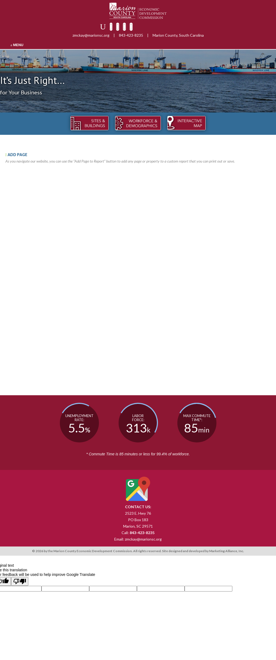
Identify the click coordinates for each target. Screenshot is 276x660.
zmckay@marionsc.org (91, 35)
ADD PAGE (16, 154)
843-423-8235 (131, 35)
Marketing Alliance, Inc (226, 551)
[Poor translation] (19, 581)
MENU (17, 45)
